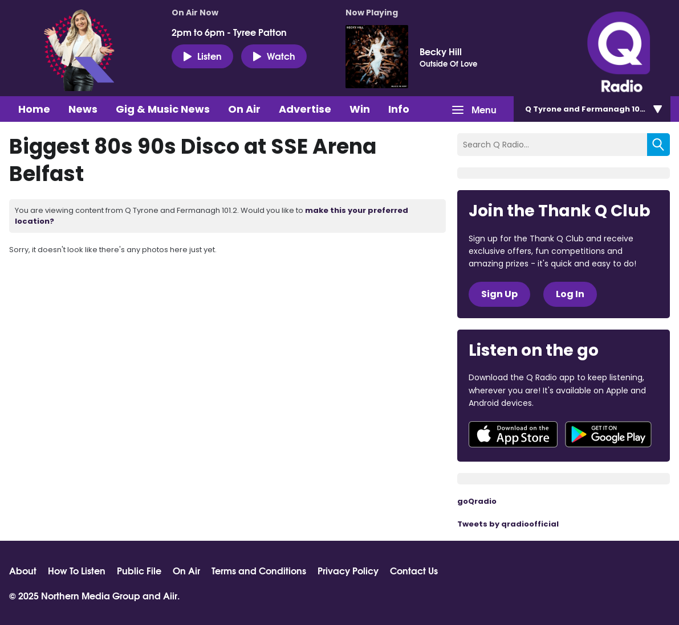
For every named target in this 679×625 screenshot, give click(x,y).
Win (359, 109)
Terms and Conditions (259, 570)
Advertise (305, 109)
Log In (570, 294)
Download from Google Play (608, 434)
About (22, 570)
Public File (139, 570)
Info (398, 109)
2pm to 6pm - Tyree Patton (229, 32)
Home (34, 109)
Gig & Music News (163, 109)
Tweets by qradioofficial (508, 524)
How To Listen (76, 570)
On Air (244, 109)
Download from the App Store (513, 434)
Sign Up (499, 294)
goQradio (477, 501)
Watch (274, 55)
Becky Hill (441, 51)
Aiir (170, 595)
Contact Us (414, 570)
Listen (202, 55)
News (82, 109)
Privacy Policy (348, 570)
